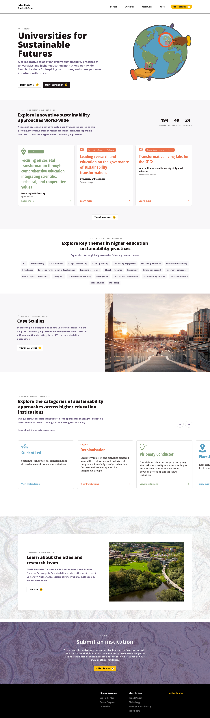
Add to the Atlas (179, 6)
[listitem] (46, 464)
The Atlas (113, 6)
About (162, 6)
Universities (129, 6)
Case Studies (147, 6)
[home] (61, 6)
